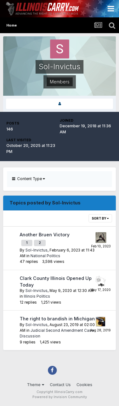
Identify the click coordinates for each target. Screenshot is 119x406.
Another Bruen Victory (44, 234)
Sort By (100, 218)
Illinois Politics (37, 296)
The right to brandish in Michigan (57, 318)
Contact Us (60, 384)
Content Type (28, 179)
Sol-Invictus (36, 250)
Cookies (84, 384)
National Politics (45, 256)
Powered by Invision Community (59, 397)
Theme (35, 384)
